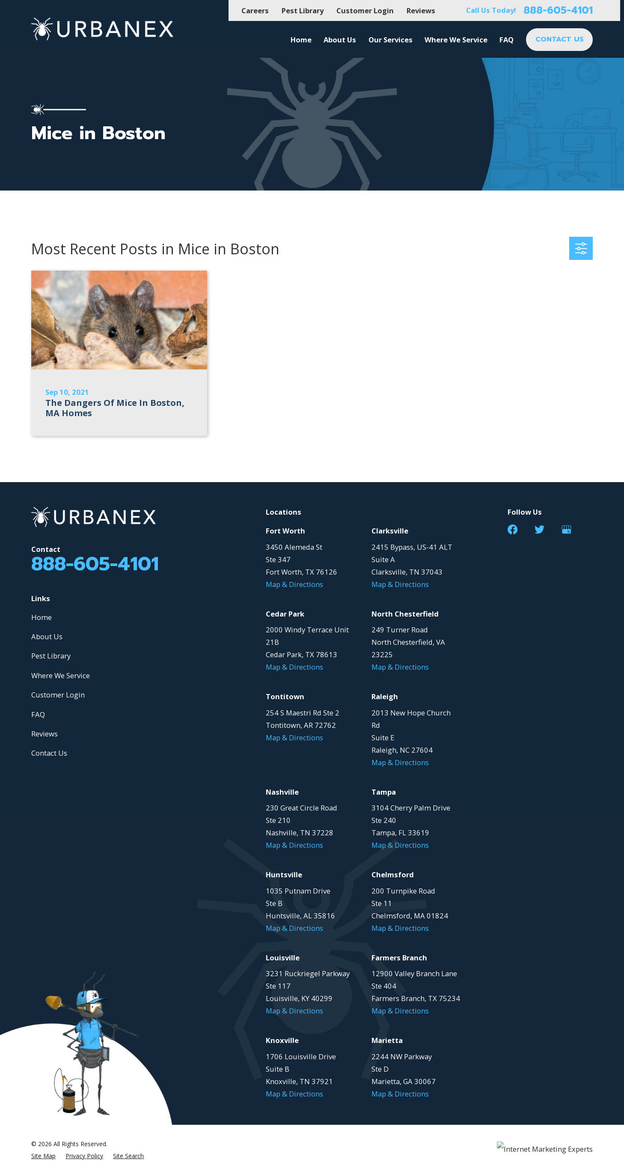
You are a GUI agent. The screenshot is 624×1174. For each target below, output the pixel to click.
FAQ (38, 714)
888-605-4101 (558, 10)
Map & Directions (294, 584)
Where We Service (60, 675)
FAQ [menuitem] (506, 40)
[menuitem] (43, 1156)
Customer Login (365, 10)
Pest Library (303, 10)
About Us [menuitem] (340, 40)
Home (41, 617)
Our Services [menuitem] (390, 40)
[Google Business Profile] (566, 529)
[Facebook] (512, 529)
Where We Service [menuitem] (456, 40)
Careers (255, 10)
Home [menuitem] (301, 40)
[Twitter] (539, 529)
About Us (46, 636)
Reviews (421, 10)
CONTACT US (559, 39)
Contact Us (49, 753)
